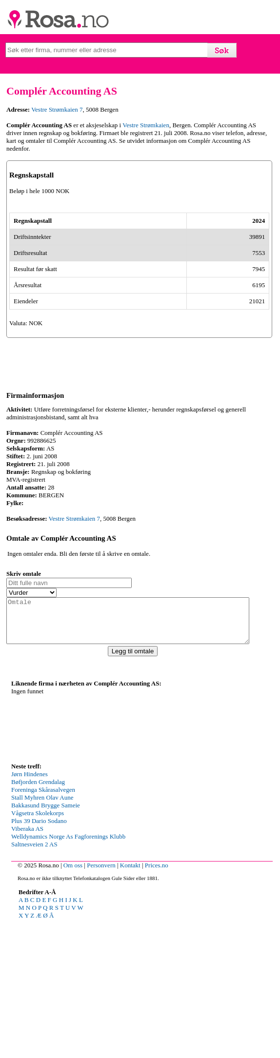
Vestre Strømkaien (145, 125)
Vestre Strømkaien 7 (56, 109)
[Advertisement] (140, 989)
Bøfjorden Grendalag (38, 920)
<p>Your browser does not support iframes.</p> (84, 862)
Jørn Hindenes (29, 912)
